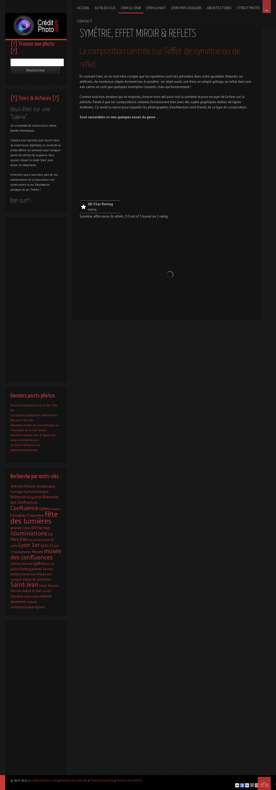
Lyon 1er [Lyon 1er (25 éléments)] (29, 544)
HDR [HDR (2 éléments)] (34, 528)
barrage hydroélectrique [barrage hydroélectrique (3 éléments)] (29, 491)
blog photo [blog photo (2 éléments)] (35, 497)
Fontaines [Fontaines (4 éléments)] (18, 515)
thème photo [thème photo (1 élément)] (31, 596)
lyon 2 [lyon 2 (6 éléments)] (46, 545)
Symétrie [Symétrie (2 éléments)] (16, 596)
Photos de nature (74, 780)
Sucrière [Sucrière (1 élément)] (47, 591)
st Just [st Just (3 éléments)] (36, 590)
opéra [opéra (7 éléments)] (38, 563)
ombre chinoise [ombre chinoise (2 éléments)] (21, 563)
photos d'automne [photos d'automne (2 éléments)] (23, 574)
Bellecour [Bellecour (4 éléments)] (18, 496)
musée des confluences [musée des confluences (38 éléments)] (35, 554)
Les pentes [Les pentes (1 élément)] (35, 540)
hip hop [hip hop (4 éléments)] (44, 527)
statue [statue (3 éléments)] (26, 590)
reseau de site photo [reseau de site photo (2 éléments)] (36, 579)
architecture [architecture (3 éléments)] (46, 486)
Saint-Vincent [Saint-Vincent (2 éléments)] (48, 585)
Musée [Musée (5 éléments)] (37, 551)
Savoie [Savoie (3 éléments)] (15, 590)
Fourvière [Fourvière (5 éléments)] (35, 515)
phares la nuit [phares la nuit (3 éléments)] (42, 568)
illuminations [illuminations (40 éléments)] (28, 533)
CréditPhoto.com (44, 780)
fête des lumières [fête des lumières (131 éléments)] (34, 517)
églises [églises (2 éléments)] (40, 607)
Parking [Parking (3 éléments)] (25, 568)
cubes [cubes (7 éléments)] (44, 508)
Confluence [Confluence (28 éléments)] (24, 508)
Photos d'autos (102, 780)
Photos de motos (129, 780)
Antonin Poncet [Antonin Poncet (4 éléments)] (23, 486)
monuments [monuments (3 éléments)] (22, 551)
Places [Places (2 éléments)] (41, 574)
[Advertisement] (166, 161)
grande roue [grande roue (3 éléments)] (20, 527)
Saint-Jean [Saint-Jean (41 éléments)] (24, 584)
